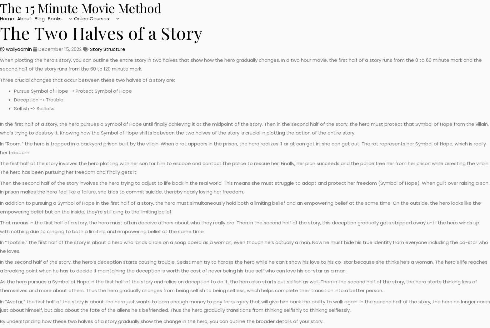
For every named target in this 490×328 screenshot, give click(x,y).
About (24, 18)
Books (55, 18)
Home (7, 18)
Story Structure (107, 49)
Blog (40, 18)
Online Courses (91, 18)
